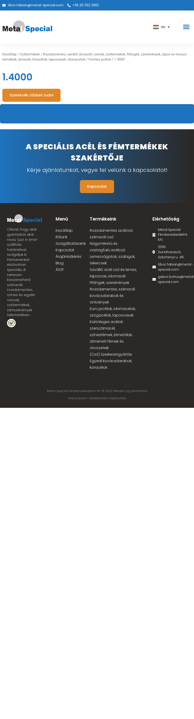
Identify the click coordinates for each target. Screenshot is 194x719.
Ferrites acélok (100, 59)
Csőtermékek (30, 54)
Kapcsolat (65, 250)
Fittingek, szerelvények (109, 282)
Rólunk (61, 237)
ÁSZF (60, 269)
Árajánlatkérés (68, 256)
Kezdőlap (9, 54)
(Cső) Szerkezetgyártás (111, 354)
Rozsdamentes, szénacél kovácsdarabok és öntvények (112, 295)
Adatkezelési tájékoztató (107, 398)
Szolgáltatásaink (71, 243)
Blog (60, 263)
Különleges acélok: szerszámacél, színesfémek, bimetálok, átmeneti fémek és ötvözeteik (111, 335)
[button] (186, 27)
